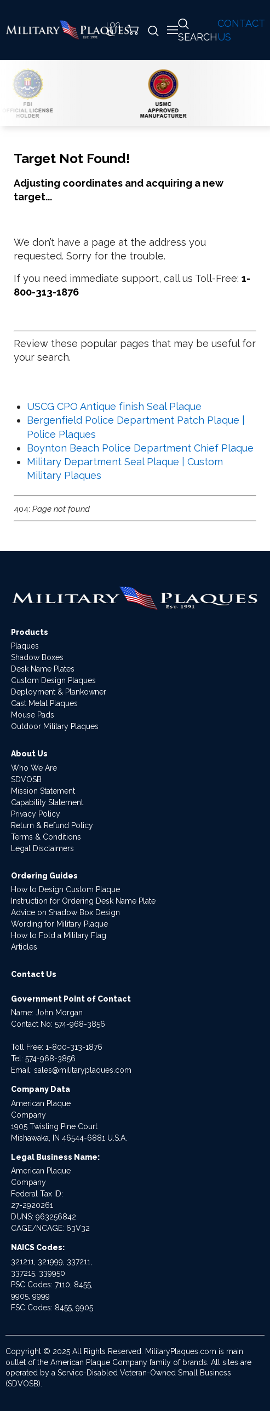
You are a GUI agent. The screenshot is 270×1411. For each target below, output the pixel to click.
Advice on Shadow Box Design (65, 912)
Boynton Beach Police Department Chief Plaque (140, 448)
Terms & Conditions (46, 836)
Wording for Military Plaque (59, 924)
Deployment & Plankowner (58, 691)
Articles (24, 946)
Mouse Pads (32, 714)
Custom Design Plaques (53, 680)
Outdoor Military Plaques (55, 726)
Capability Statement (47, 802)
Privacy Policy (35, 813)
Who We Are (34, 768)
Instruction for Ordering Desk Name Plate (83, 901)
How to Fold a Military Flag (58, 935)
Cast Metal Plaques (44, 703)
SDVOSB (26, 779)
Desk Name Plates (42, 668)
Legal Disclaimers (42, 848)
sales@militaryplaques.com (82, 1070)
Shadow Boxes (37, 657)
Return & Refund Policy (52, 825)
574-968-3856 (80, 1024)
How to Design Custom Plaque (65, 889)
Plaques (25, 645)
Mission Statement (43, 791)
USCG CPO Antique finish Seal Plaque (114, 406)
